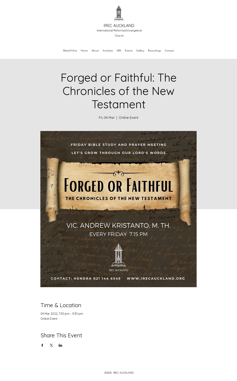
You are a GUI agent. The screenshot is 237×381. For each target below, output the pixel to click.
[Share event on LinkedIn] (60, 345)
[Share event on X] (51, 345)
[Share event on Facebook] (42, 345)
